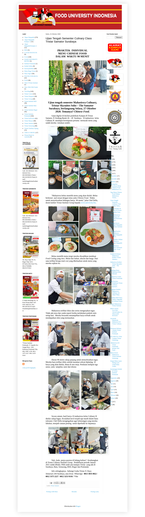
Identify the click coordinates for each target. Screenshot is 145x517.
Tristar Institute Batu (30, 106)
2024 (110, 162)
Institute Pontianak (29, 64)
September (114, 378)
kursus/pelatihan (29, 68)
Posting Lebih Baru (52, 492)
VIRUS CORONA (29, 132)
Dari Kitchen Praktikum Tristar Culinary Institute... (116, 283)
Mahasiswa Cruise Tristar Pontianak (116, 277)
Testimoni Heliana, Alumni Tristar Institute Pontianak (115, 331)
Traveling (27, 91)
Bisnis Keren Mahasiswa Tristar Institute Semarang (115, 355)
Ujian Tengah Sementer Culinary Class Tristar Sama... (115, 203)
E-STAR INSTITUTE (30, 52)
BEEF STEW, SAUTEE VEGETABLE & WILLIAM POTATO (116, 312)
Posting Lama (95, 492)
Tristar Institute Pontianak (28, 115)
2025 (110, 159)
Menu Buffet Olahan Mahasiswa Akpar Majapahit (116, 241)
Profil (26, 80)
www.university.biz (88, 203)
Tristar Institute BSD (30, 101)
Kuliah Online (28, 66)
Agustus (113, 381)
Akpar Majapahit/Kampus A (30, 45)
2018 (110, 404)
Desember (114, 176)
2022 (110, 168)
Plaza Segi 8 (27, 73)
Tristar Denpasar (29, 96)
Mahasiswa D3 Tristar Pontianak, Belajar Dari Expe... (114, 346)
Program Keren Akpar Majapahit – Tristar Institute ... (116, 225)
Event (26, 57)
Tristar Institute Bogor (30, 110)
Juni (112, 386)
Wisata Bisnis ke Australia (29, 136)
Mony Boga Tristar (29, 71)
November (114, 179)
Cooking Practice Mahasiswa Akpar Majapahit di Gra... (116, 233)
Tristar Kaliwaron (29, 118)
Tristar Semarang (29, 126)
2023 (110, 165)
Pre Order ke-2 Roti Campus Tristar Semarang (116, 338)
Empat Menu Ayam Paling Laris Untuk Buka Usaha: (116, 363)
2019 (110, 402)
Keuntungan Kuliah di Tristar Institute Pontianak (116, 371)
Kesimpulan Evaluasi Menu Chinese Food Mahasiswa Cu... (116, 186)
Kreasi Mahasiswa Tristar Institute (115, 305)
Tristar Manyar (28, 121)
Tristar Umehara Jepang (31, 128)
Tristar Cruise (28, 94)
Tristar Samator (55, 485)
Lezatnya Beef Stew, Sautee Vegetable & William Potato (116, 299)
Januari (113, 398)
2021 (110, 170)
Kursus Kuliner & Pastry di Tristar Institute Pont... (116, 210)
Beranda (74, 492)
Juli (112, 384)
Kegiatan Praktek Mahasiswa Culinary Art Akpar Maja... (115, 292)
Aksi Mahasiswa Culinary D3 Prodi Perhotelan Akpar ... (116, 217)
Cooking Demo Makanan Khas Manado (115, 272)
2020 (110, 173)
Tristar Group (28, 99)
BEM (25, 50)
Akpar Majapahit (29, 37)
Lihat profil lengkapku (29, 368)
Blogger (78, 506)
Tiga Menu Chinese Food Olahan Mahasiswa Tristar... (116, 194)
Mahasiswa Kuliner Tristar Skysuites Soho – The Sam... (116, 264)
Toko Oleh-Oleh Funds (31, 87)
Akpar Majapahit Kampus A (29, 40)
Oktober (113, 182)
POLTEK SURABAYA (31, 76)
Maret (113, 392)
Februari (113, 395)
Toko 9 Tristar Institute (31, 83)
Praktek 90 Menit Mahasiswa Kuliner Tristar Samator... (115, 256)
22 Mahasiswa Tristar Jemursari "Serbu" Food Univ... (116, 248)
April (112, 389)
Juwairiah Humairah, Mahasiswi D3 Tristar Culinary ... (116, 322)
